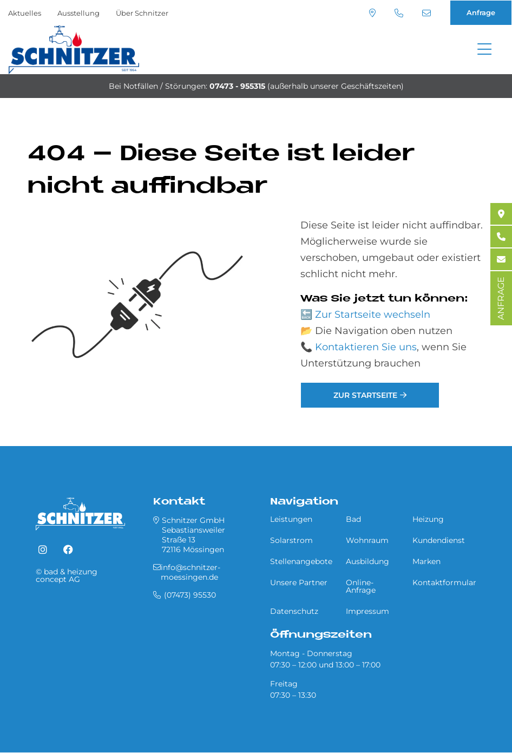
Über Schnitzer (142, 13)
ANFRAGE (501, 298)
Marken (426, 561)
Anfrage (481, 12)
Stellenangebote (301, 561)
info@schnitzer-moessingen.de (426, 13)
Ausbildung (367, 561)
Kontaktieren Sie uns (366, 347)
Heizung (428, 519)
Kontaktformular (444, 582)
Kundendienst (438, 540)
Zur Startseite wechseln (372, 314)
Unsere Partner (298, 582)
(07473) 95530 (399, 13)
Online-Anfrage (361, 586)
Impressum (367, 611)
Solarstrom (291, 540)
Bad (353, 519)
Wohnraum (367, 540)
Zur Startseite (365, 395)
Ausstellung (78, 13)
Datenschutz (294, 611)
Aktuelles (24, 13)
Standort (372, 13)
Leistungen (291, 519)
